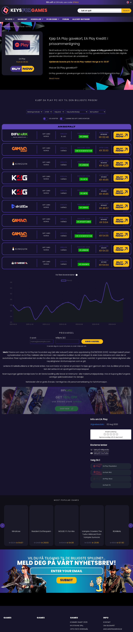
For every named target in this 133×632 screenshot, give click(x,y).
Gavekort (22, 19)
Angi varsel (92, 341)
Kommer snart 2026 (78, 598)
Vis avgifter (50, 119)
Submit (66, 556)
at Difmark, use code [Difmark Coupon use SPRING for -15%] (62, 2)
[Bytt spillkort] (97, 112)
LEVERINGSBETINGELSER (112, 608)
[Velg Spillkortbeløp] (76, 112)
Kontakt (106, 598)
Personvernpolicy (111, 612)
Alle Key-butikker (81, 19)
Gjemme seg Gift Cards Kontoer (74, 119)
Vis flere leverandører (66, 274)
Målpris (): (61, 337)
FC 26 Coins (52, 19)
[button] (2, 501)
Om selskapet (109, 601)
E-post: (33, 337)
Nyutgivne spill (76, 601)
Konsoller (37, 19)
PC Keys (9, 19)
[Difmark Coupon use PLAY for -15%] (66, 388)
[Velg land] (58, 112)
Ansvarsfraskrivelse (112, 605)
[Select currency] (48, 112)
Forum (65, 19)
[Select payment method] (34, 112)
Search (126, 10)
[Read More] (88, 78)
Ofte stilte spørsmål (79, 605)
